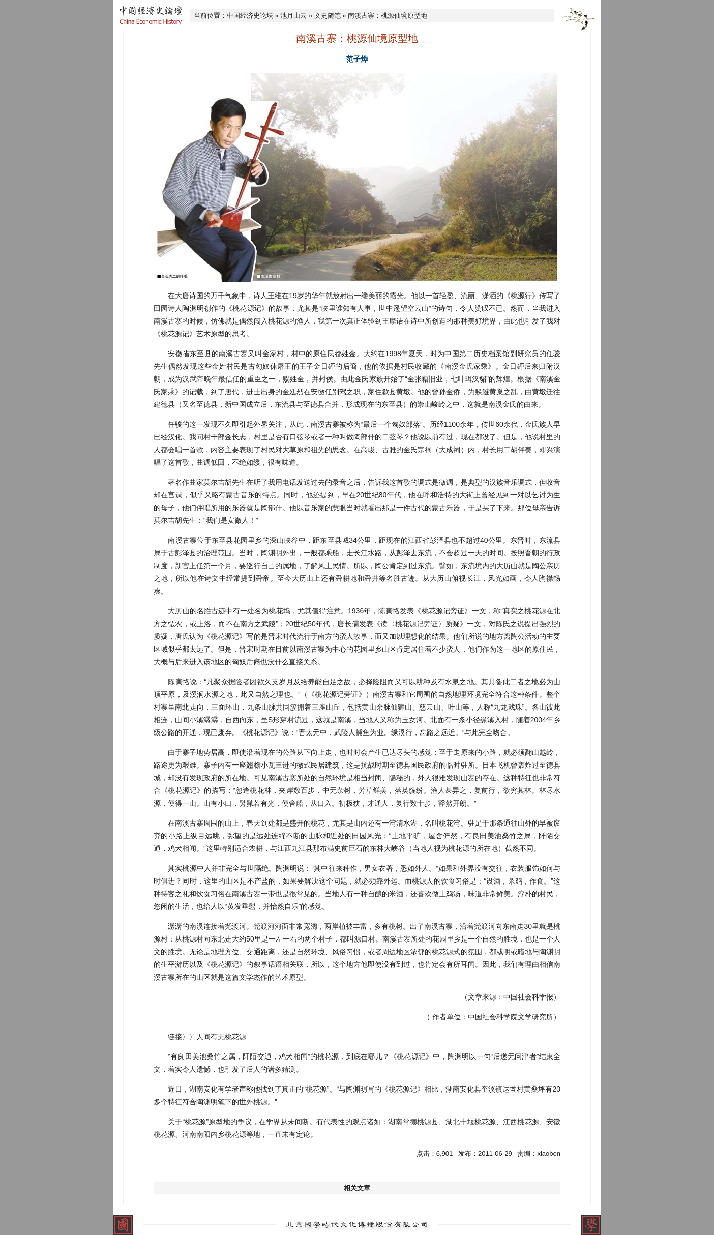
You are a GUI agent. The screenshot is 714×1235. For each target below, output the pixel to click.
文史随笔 (327, 15)
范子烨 (357, 59)
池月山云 (293, 15)
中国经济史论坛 (250, 15)
